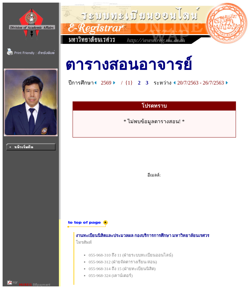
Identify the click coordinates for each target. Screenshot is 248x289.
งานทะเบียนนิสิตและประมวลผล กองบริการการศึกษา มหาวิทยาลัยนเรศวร (143, 235)
